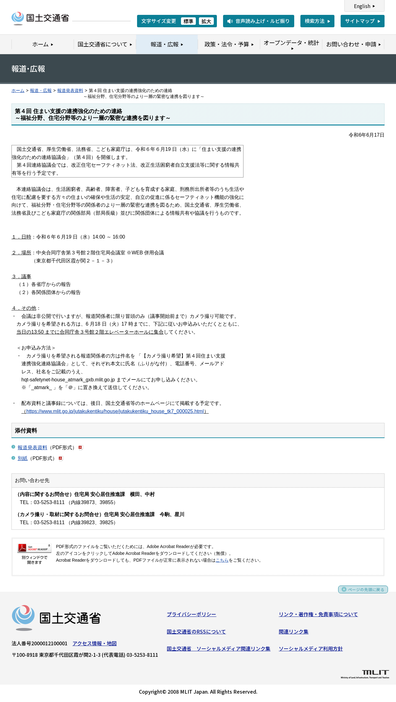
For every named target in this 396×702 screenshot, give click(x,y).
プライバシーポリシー (191, 616)
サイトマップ (360, 20)
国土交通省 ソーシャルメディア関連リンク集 (218, 650)
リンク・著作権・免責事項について (318, 616)
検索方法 (315, 20)
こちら (222, 560)
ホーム (17, 90)
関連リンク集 (293, 633)
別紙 (23, 458)
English (362, 6)
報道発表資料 (70, 90)
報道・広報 (41, 90)
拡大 (206, 21)
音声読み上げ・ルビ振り (262, 20)
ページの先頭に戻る (363, 593)
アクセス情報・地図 (94, 645)
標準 (188, 21)
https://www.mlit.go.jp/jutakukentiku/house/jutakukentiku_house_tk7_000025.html (115, 411)
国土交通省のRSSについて (196, 633)
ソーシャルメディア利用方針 (311, 650)
